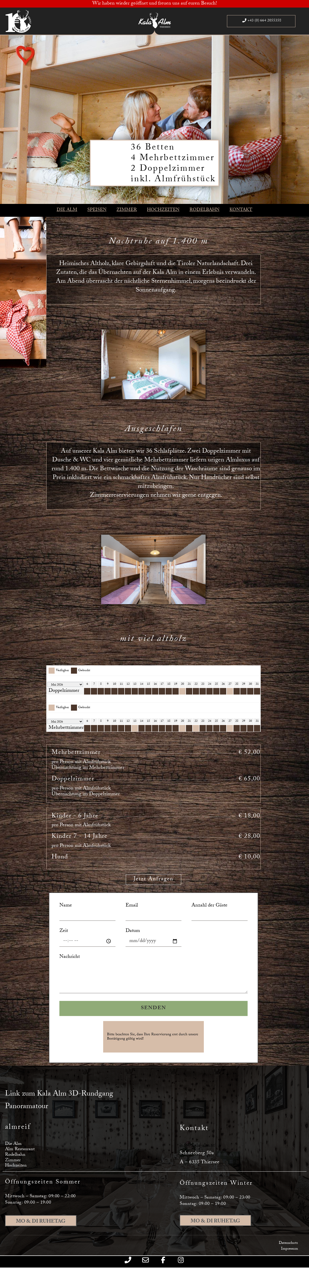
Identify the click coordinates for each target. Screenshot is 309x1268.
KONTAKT (240, 210)
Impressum (289, 1249)
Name (65, 906)
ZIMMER (127, 210)
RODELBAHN (204, 210)
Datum (133, 931)
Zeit (63, 931)
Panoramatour (26, 1107)
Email (132, 906)
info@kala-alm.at (197, 1146)
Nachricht (69, 957)
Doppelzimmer (64, 691)
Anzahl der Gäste (209, 906)
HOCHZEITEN (163, 210)
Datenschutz (288, 1243)
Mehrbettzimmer (66, 728)
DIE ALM (67, 210)
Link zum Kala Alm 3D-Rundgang (59, 1094)
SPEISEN (96, 210)
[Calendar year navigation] (65, 684)
